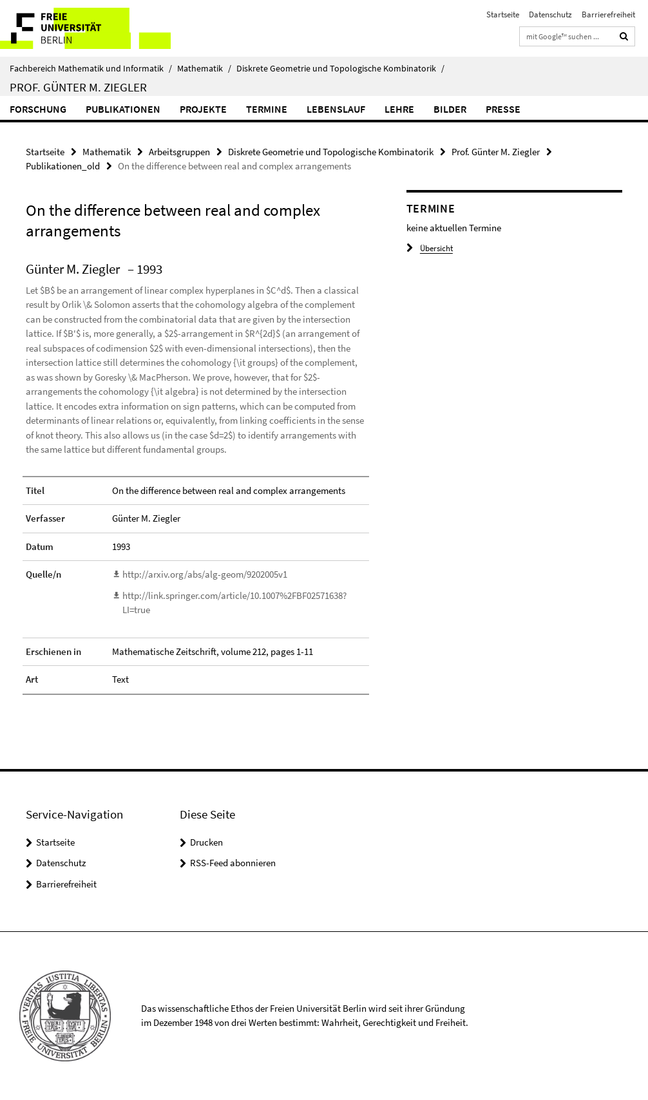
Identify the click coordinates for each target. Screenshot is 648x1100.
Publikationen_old (63, 166)
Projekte (203, 108)
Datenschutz (550, 14)
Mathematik (204, 68)
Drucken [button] (206, 842)
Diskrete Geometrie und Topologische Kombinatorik (340, 68)
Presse (503, 108)
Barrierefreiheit (608, 14)
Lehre (399, 108)
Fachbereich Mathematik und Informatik (91, 68)
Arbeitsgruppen (179, 152)
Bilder (450, 108)
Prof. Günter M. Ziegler (78, 87)
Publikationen (123, 108)
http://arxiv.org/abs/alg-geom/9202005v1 (204, 574)
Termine (266, 108)
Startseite (502, 14)
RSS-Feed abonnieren (233, 863)
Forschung (38, 108)
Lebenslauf (336, 108)
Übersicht (429, 248)
